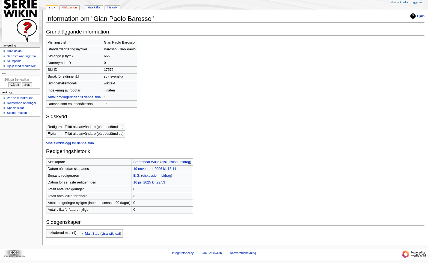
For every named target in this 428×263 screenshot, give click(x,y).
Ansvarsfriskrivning (243, 253)
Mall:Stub (92, 234)
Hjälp (416, 16)
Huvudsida (14, 51)
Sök (4, 73)
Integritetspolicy (183, 253)
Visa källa (93, 7)
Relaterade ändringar (21, 103)
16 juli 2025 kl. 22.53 (149, 182)
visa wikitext (111, 234)
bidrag (185, 162)
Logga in (416, 2)
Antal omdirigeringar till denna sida (74, 97)
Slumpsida (14, 61)
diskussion (169, 162)
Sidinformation (17, 112)
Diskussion (69, 7)
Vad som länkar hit (19, 98)
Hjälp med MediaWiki (21, 66)
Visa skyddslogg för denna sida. (70, 143)
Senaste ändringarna (21, 56)
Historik (112, 7)
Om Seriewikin (212, 253)
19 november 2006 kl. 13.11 (154, 169)
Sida (52, 7)
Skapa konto (399, 2)
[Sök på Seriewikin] (20, 79)
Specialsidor (15, 107)
